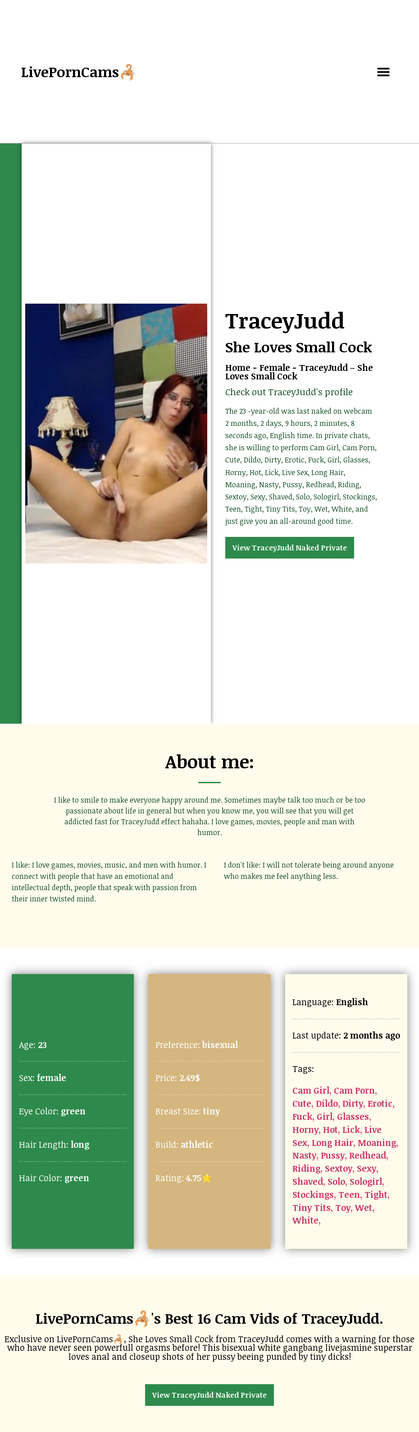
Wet (363, 1207)
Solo (336, 1181)
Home (237, 367)
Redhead (367, 1155)
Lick (351, 1129)
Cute (301, 1103)
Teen (349, 1194)
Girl (324, 1116)
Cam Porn (354, 1090)
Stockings (313, 1194)
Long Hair (332, 1142)
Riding (306, 1168)
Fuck (302, 1116)
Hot (330, 1129)
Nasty (304, 1155)
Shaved (307, 1181)
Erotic (380, 1103)
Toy (343, 1207)
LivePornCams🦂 (79, 71)
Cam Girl (310, 1090)
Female (275, 367)
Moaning (377, 1142)
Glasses (353, 1116)
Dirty (352, 1103)
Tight (375, 1194)
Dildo (327, 1103)
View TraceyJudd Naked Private (289, 548)
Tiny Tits (311, 1207)
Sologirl (366, 1181)
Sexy (366, 1168)
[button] (383, 71)
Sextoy (338, 1168)
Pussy (333, 1155)
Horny (305, 1129)
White (305, 1220)
